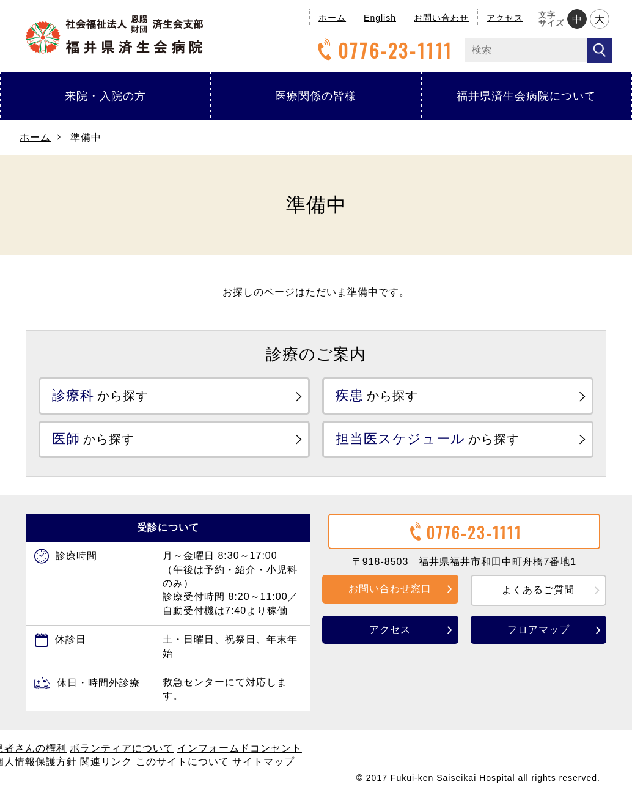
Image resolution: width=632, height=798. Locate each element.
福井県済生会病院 (114, 34)
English (380, 18)
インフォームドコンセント (239, 748)
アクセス (505, 18)
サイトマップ (263, 761)
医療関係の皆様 (315, 96)
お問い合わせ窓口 (390, 588)
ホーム (332, 18)
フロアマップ (538, 629)
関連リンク (106, 761)
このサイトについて (182, 761)
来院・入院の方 (105, 96)
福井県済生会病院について (526, 96)
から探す (101, 395)
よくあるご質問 (538, 590)
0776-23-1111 (383, 50)
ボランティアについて (122, 748)
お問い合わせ (441, 18)
